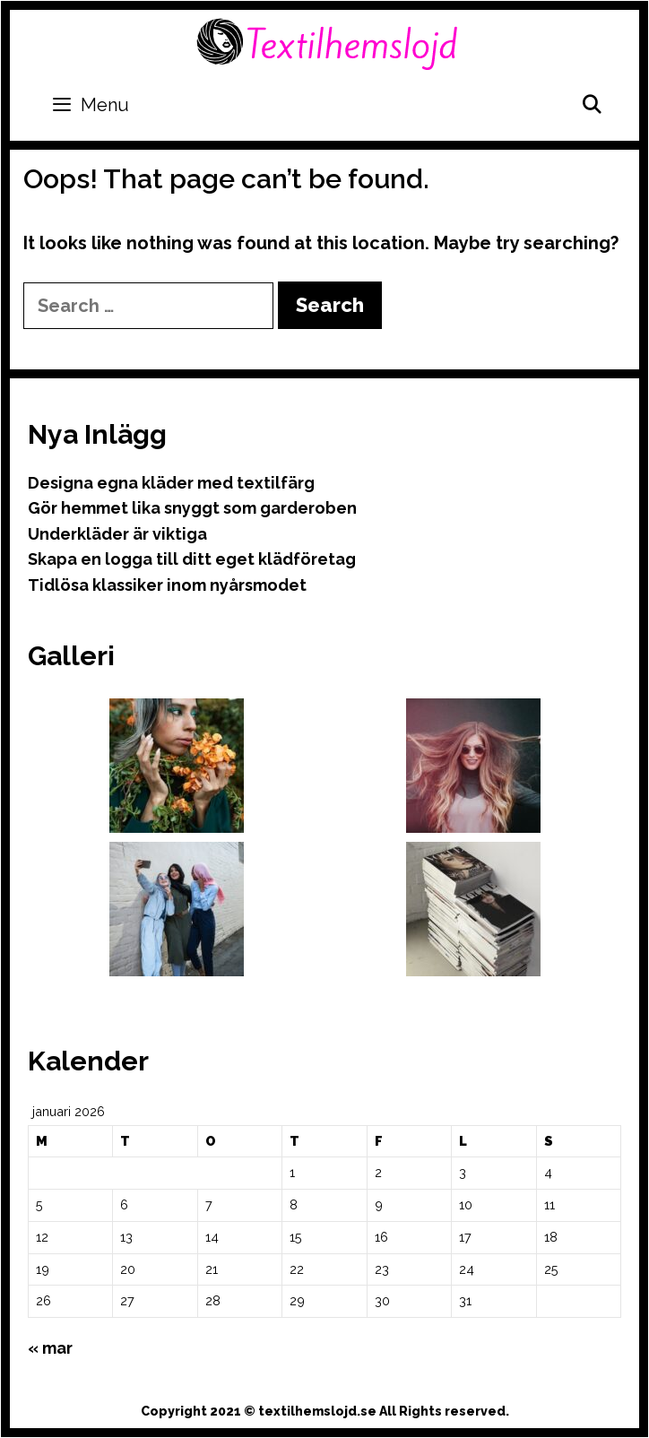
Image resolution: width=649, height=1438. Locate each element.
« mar (50, 1347)
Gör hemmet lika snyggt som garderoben (192, 507)
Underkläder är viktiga (117, 533)
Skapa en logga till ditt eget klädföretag (192, 559)
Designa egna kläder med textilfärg (171, 482)
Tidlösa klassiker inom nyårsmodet (167, 585)
